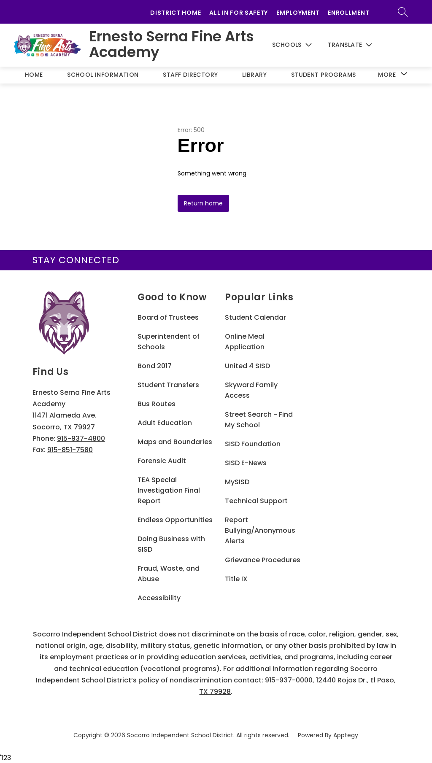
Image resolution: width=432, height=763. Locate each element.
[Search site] (409, 12)
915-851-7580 (70, 450)
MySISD (237, 482)
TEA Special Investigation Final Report (169, 490)
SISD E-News (246, 463)
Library (254, 74)
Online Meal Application (245, 342)
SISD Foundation (253, 444)
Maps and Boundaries (175, 442)
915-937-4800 (81, 438)
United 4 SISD (247, 366)
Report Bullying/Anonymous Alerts (260, 530)
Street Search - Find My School (259, 420)
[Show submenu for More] (387, 75)
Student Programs (323, 74)
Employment (297, 13)
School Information (103, 74)
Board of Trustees (168, 317)
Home (34, 74)
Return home (203, 203)
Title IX (236, 579)
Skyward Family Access (251, 390)
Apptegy (345, 735)
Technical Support (256, 501)
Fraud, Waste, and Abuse (169, 573)
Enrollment (348, 13)
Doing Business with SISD (171, 544)
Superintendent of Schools (169, 342)
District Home (175, 13)
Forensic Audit (162, 461)
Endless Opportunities (175, 520)
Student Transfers (168, 385)
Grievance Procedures (262, 560)
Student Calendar (255, 317)
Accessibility (159, 598)
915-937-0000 (289, 680)
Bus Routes (157, 404)
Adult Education (165, 423)
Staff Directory (190, 74)
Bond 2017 (155, 366)
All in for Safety (238, 13)
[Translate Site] (356, 45)
